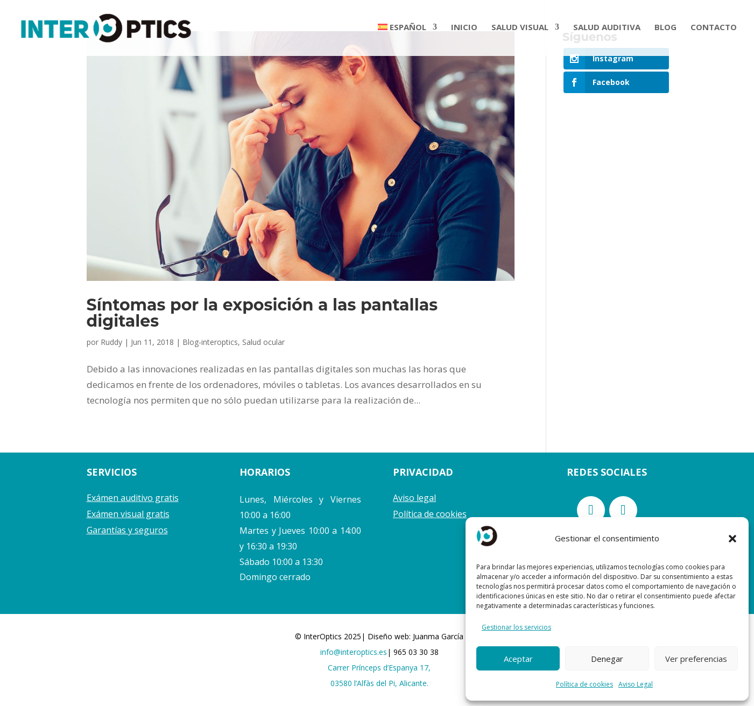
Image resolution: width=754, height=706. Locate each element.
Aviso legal (414, 498)
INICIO (464, 29)
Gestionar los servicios (516, 627)
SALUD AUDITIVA (606, 29)
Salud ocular (263, 342)
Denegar (607, 658)
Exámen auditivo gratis (133, 498)
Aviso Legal (635, 684)
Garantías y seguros (127, 530)
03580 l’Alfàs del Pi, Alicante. (379, 683)
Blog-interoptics (210, 342)
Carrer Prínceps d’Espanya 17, (379, 667)
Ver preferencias (696, 658)
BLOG (665, 29)
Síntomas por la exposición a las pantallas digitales (262, 313)
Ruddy (111, 342)
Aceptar (518, 658)
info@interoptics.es (353, 652)
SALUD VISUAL (519, 29)
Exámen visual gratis (128, 514)
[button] (732, 538)
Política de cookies (584, 684)
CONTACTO (713, 29)
